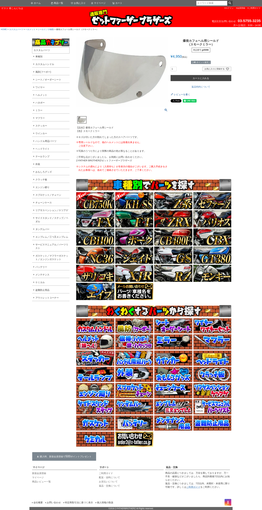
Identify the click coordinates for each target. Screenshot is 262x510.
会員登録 (241, 8)
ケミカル (40, 282)
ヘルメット (30, 29)
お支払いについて (108, 481)
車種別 (38, 56)
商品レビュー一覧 (41, 481)
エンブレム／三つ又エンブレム (51, 237)
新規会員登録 (39, 473)
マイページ (98, 3)
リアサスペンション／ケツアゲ (51, 210)
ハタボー (40, 102)
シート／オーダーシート (48, 79)
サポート (104, 467)
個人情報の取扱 (105, 502)
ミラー (38, 110)
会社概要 (38, 502)
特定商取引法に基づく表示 (79, 502)
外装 (37, 164)
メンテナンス (42, 274)
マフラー (40, 118)
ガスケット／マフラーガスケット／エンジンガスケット (51, 257)
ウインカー (41, 133)
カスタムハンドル (44, 64)
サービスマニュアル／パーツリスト (51, 246)
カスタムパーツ (16, 29)
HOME (4, 29)
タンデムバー (42, 229)
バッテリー (41, 267)
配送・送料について (109, 477)
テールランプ (42, 156)
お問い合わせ (54, 502)
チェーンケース (43, 202)
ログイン (230, 8)
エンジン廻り (42, 187)
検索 (229, 3)
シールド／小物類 (46, 29)
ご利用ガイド (255, 8)
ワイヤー (40, 87)
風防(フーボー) (43, 72)
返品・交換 (172, 467)
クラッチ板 (41, 179)
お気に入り (78, 3)
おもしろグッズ (43, 172)
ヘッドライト (42, 148)
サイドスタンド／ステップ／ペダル (51, 220)
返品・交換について (109, 485)
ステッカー (41, 125)
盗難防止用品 (42, 290)
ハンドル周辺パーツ (45, 141)
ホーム (36, 3)
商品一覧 (57, 3)
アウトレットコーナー (47, 297)
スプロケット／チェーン (48, 195)
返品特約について (200, 86)
